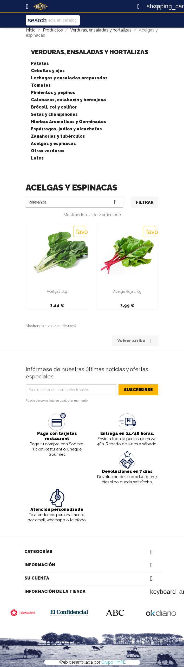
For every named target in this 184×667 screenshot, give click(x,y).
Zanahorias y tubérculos (58, 136)
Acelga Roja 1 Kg (127, 291)
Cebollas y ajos (48, 70)
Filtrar (145, 202)
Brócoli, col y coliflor (54, 107)
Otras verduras (47, 150)
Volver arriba (135, 340)
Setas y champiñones (54, 114)
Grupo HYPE (113, 662)
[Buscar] (53, 20)
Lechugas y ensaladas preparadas (69, 77)
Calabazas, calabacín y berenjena (68, 99)
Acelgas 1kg (57, 291)
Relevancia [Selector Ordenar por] (74, 202)
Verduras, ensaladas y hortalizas (89, 52)
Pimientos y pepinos (53, 92)
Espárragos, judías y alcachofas (66, 128)
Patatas (40, 63)
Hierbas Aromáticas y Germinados (68, 121)
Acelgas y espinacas (53, 143)
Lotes (37, 158)
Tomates (41, 85)
